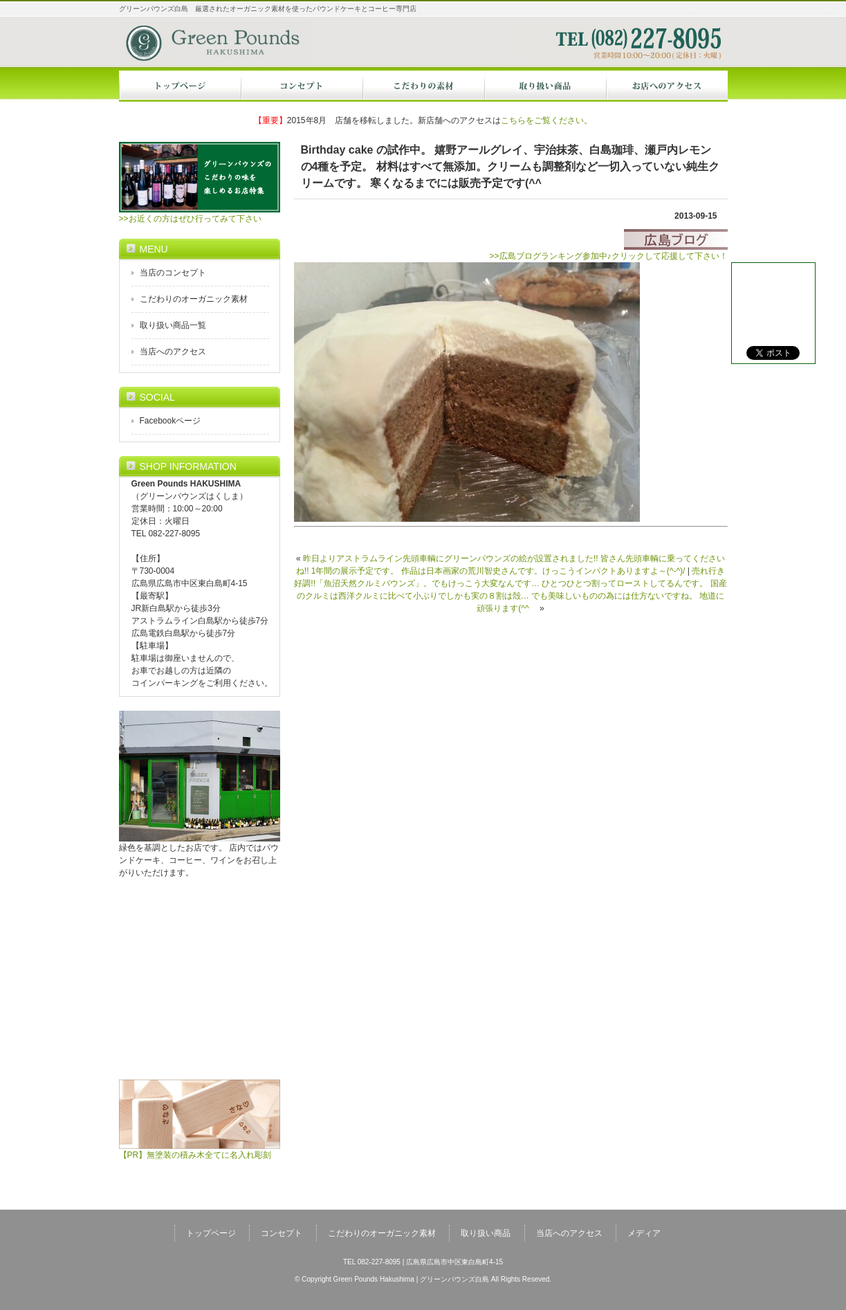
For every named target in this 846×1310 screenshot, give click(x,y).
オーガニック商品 (545, 86)
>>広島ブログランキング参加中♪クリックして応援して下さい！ (608, 251)
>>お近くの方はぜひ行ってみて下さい (199, 214)
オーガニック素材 (423, 86)
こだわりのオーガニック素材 (194, 299)
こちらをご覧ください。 (546, 120)
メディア (644, 1233)
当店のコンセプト (173, 273)
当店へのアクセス (667, 86)
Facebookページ (170, 421)
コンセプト (301, 86)
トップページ (180, 86)
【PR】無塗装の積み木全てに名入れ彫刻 (199, 1150)
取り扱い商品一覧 (173, 325)
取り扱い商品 (486, 1233)
